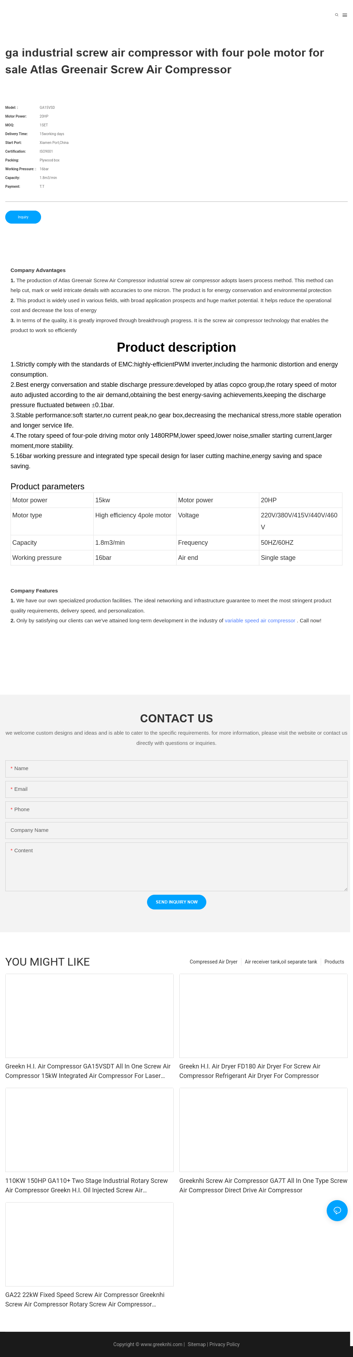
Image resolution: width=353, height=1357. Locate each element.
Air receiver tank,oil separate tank (281, 962)
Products (334, 962)
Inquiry (23, 217)
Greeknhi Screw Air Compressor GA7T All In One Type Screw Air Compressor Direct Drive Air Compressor (263, 1185)
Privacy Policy (224, 1344)
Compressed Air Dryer (214, 962)
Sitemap (196, 1344)
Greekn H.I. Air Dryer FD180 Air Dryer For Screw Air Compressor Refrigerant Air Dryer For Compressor (249, 1071)
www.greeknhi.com (161, 1344)
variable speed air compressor (260, 620)
